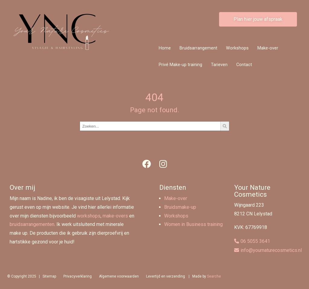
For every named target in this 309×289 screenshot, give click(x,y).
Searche (214, 276)
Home (165, 48)
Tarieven (219, 64)
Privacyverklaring (77, 276)
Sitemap (49, 276)
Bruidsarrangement (198, 48)
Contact (244, 64)
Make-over (267, 48)
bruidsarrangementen (32, 224)
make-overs (115, 216)
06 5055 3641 (255, 241)
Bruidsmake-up (180, 207)
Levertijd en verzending (165, 276)
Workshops (237, 48)
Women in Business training (193, 224)
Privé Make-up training (180, 64)
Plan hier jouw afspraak (258, 19)
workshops (88, 216)
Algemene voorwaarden (119, 276)
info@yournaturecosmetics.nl (271, 250)
